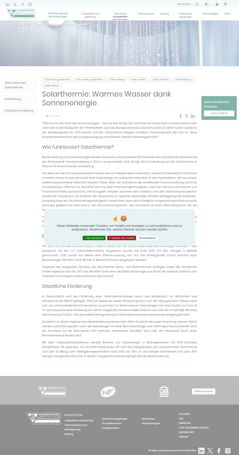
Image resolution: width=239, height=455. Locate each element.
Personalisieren (147, 238)
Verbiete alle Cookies (121, 238)
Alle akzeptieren (94, 238)
